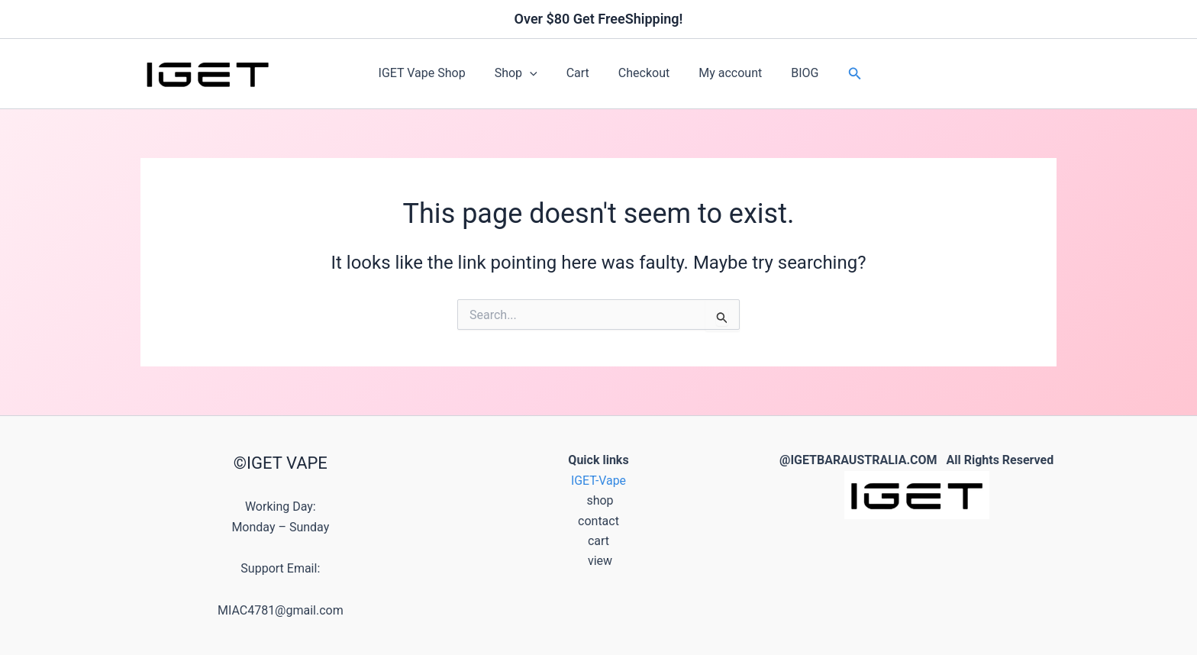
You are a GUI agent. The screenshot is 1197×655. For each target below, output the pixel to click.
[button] (536, 73)
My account (723, 73)
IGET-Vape (599, 480)
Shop (523, 73)
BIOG (793, 73)
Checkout (641, 73)
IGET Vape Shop (433, 73)
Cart (580, 73)
